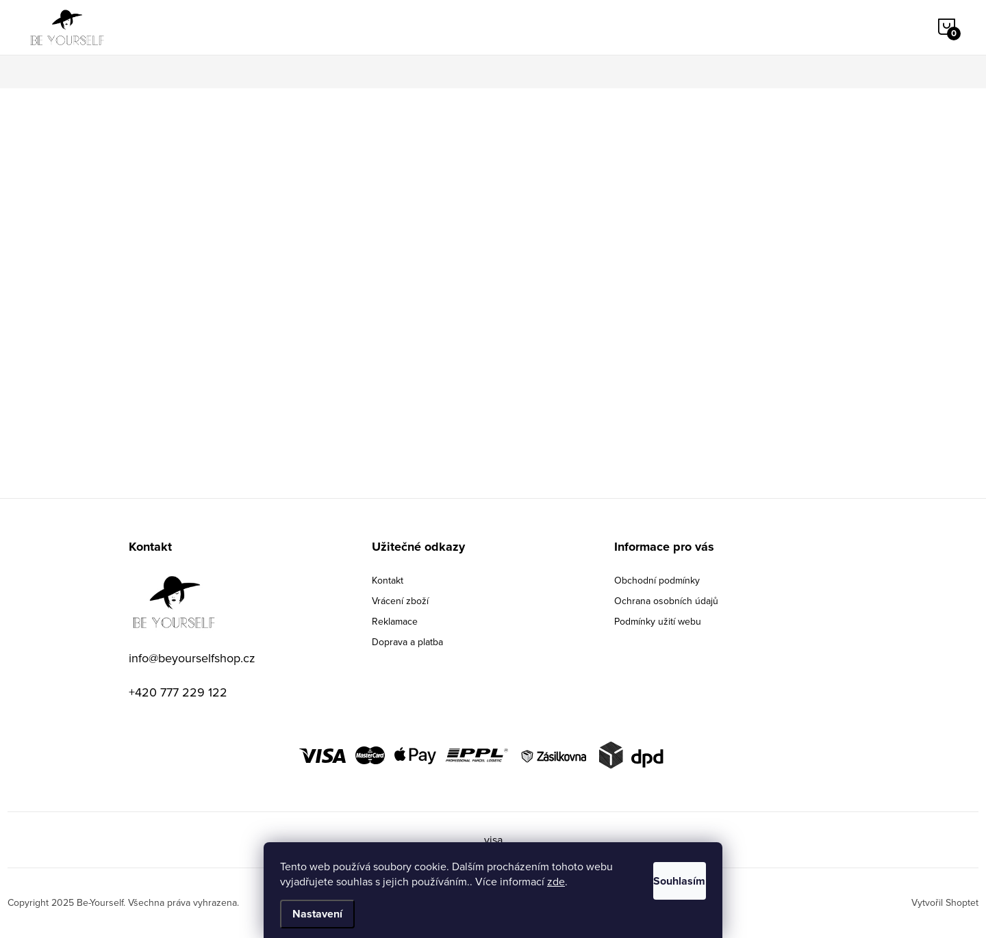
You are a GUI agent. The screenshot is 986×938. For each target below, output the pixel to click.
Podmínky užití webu (657, 621)
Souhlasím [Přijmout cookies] (663, 877)
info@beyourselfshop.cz (192, 657)
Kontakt (387, 580)
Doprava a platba (407, 642)
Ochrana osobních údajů (666, 601)
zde (585, 881)
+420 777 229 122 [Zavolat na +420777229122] (178, 692)
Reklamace (395, 621)
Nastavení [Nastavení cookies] (317, 914)
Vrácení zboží (400, 601)
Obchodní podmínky (657, 580)
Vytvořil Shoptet (944, 902)
